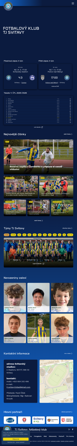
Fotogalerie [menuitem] (38, 436)
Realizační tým (31, 260)
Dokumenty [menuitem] (53, 436)
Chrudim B (10, 116)
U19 (19, 234)
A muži (6, 234)
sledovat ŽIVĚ (55, 86)
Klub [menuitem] (45, 436)
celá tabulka (37, 127)
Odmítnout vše (11, 442)
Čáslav (9, 98)
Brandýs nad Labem (12, 114)
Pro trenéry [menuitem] (70, 436)
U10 (55, 234)
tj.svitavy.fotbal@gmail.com (18, 387)
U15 (29, 234)
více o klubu (67, 353)
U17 (24, 234)
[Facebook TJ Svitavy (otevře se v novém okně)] (72, 430)
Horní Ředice (11, 100)
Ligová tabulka (37, 263)
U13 (40, 234)
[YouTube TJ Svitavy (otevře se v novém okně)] (69, 430)
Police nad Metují (51, 82)
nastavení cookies (55, 441)
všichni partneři (66, 412)
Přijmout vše (16, 439)
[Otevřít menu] (73, 3)
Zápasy (60, 260)
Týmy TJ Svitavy (14, 228)
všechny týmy (66, 228)
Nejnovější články (15, 134)
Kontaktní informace (17, 353)
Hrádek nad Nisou (12, 119)
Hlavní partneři (13, 412)
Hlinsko (9, 113)
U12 (45, 234)
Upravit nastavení (20, 442)
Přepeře (10, 103)
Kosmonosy (10, 106)
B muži (13, 234)
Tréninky (47, 260)
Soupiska (16, 260)
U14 (35, 234)
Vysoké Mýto (11, 102)
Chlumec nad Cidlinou (13, 111)
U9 (59, 234)
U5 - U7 (70, 234)
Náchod (9, 120)
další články (67, 134)
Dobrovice (10, 122)
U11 (50, 234)
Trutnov (9, 108)
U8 (64, 234)
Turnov (23, 82)
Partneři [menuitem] (61, 436)
